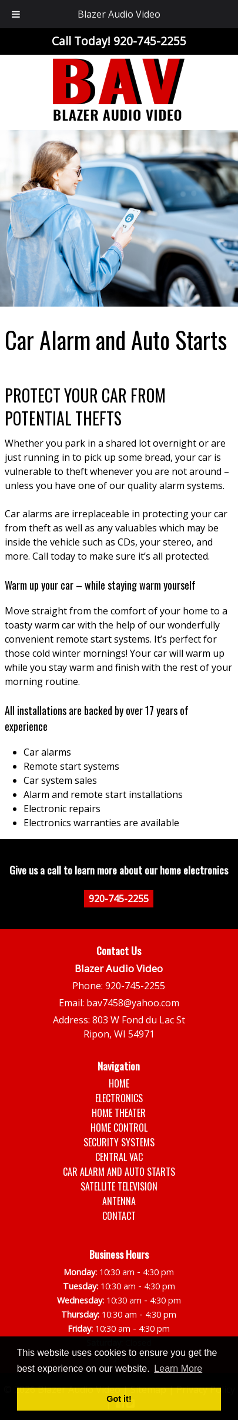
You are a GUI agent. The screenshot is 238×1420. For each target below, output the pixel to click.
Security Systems (119, 1142)
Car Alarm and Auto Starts (119, 1172)
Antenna (119, 1201)
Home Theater (119, 1113)
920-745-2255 (119, 898)
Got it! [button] (118, 1399)
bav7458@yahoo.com (132, 1002)
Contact (119, 1216)
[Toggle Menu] (16, 14)
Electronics (119, 1098)
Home (119, 1083)
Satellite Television (119, 1186)
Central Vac (119, 1157)
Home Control (119, 1127)
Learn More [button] (178, 1369)
